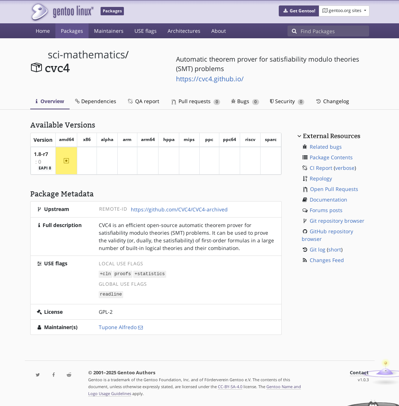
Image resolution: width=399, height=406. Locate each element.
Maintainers (109, 30)
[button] (299, 10)
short (334, 249)
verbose (345, 167)
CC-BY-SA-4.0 (230, 386)
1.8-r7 (41, 154)
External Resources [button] (331, 136)
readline (111, 293)
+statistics (149, 273)
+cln (105, 273)
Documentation (328, 199)
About (218, 30)
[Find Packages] (335, 31)
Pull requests (196, 101)
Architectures (184, 30)
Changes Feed (327, 260)
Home (43, 30)
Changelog (332, 101)
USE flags (145, 30)
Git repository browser (337, 220)
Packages (72, 30)
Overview (50, 101)
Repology (321, 178)
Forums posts (326, 210)
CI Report (321, 167)
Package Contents (331, 157)
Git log (317, 249)
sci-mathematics (86, 54)
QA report (143, 101)
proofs (122, 273)
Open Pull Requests (334, 189)
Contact (359, 372)
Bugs (245, 101)
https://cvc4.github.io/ (210, 78)
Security (287, 101)
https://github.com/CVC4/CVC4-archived (179, 209)
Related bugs (326, 146)
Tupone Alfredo (118, 326)
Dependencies (95, 101)
